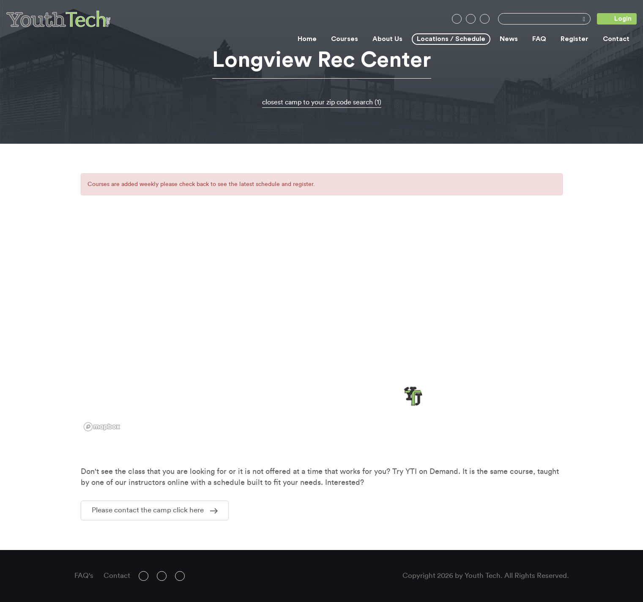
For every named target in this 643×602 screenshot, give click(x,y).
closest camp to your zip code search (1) (321, 102)
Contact (616, 39)
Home (307, 39)
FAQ (539, 39)
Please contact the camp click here (155, 510)
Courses (344, 39)
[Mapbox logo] (101, 427)
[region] (322, 328)
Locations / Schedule (451, 39)
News (509, 39)
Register (574, 39)
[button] (411, 396)
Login (614, 19)
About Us (387, 39)
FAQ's (83, 575)
